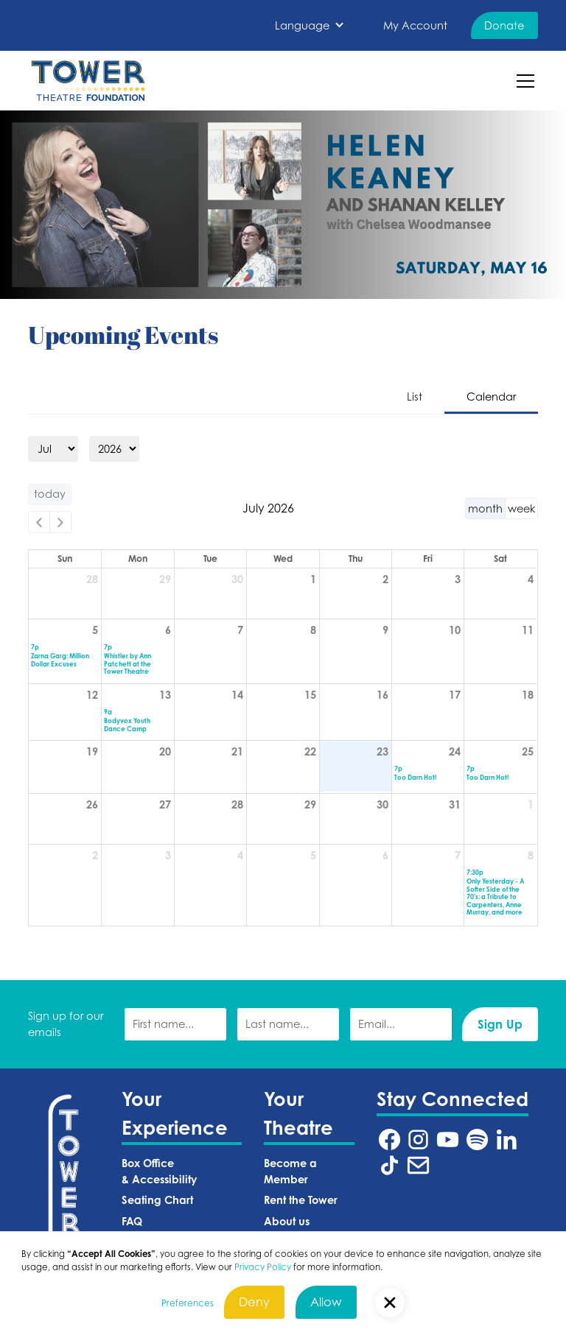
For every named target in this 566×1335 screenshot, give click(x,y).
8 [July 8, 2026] (313, 630)
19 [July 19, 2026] (92, 751)
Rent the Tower (301, 1200)
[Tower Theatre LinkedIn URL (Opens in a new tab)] (507, 1139)
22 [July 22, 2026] (310, 751)
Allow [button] (326, 1302)
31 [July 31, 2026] (455, 804)
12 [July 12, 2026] (92, 694)
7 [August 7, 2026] (458, 855)
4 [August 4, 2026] (240, 855)
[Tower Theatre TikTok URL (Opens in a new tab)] (389, 1165)
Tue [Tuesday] (210, 558)
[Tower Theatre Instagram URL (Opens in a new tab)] (418, 1139)
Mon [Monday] (137, 558)
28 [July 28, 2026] (237, 804)
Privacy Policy (262, 1267)
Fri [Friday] (428, 558)
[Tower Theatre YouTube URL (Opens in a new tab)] (448, 1139)
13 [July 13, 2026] (165, 694)
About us (287, 1221)
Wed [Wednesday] (283, 558)
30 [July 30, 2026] (382, 804)
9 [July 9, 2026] (385, 630)
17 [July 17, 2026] (455, 694)
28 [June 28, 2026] (92, 579)
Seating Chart (157, 1200)
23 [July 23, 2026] (382, 751)
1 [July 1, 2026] (313, 579)
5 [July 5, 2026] (95, 630)
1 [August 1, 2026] (531, 804)
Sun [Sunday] (64, 558)
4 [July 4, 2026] (531, 579)
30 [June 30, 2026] (237, 579)
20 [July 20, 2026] (165, 751)
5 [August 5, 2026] (313, 855)
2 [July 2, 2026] (385, 579)
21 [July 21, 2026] (237, 751)
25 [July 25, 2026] (528, 751)
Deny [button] (254, 1302)
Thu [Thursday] (356, 558)
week (521, 508)
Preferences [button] (187, 1303)
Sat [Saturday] (500, 558)
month (485, 508)
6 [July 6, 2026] (168, 630)
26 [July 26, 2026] (92, 804)
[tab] (414, 398)
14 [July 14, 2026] (237, 694)
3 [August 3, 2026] (168, 855)
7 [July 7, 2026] (240, 630)
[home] (87, 80)
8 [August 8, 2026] (531, 855)
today (50, 493)
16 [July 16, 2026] (382, 694)
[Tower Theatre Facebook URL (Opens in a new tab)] (389, 1139)
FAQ (132, 1221)
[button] (309, 26)
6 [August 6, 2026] (385, 855)
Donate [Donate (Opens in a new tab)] (504, 25)
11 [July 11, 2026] (528, 630)
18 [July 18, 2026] (528, 694)
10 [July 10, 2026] (455, 630)
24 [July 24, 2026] (455, 751)
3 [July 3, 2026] (458, 579)
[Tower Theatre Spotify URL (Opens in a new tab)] (477, 1139)
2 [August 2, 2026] (95, 855)
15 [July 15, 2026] (310, 694)
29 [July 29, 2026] (310, 804)
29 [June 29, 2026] (165, 579)
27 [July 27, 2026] (165, 804)
